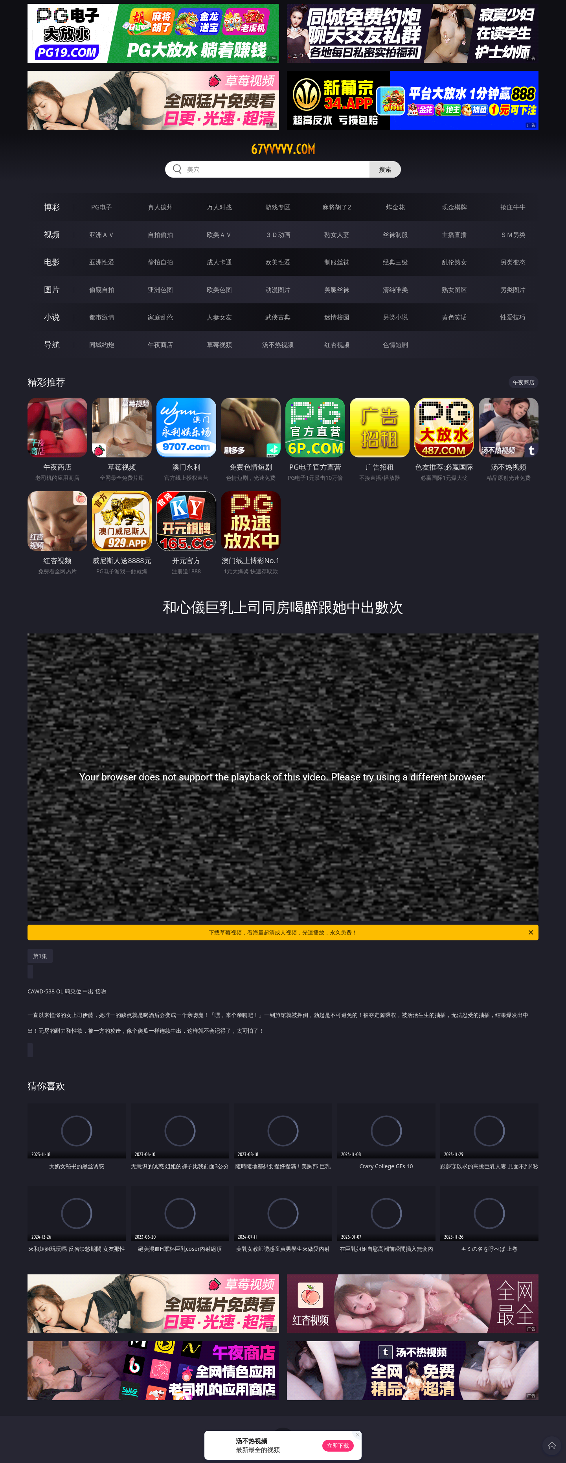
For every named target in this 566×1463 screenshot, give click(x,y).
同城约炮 (101, 344)
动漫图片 (277, 289)
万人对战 (219, 207)
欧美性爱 (277, 262)
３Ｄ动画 (277, 234)
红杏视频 (336, 344)
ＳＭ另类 (513, 234)
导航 (52, 344)
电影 (52, 262)
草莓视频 (219, 344)
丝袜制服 (395, 234)
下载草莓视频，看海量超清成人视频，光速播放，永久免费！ (372, 932)
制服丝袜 (336, 262)
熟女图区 (454, 289)
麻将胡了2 (336, 207)
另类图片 (513, 289)
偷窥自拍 (101, 289)
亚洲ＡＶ (101, 234)
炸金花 (395, 207)
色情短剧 (395, 344)
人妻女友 (219, 317)
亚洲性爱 (101, 262)
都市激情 (101, 317)
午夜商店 (160, 344)
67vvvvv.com (283, 149)
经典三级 (395, 262)
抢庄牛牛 (513, 207)
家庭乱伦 (160, 317)
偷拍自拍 (160, 262)
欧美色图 (219, 289)
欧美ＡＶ (219, 234)
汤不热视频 (278, 344)
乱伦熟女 (454, 262)
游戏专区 (277, 207)
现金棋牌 (454, 207)
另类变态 (513, 262)
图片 (52, 289)
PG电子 (101, 207)
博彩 (52, 207)
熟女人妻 (336, 234)
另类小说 (395, 317)
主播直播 (454, 234)
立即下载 (338, 1445)
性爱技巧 (513, 317)
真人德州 (160, 207)
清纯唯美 (395, 289)
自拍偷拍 (160, 234)
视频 (52, 234)
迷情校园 (336, 317)
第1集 (40, 956)
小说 (52, 317)
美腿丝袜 (336, 289)
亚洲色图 (160, 289)
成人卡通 (219, 262)
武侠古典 (277, 317)
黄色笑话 (454, 317)
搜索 (385, 169)
